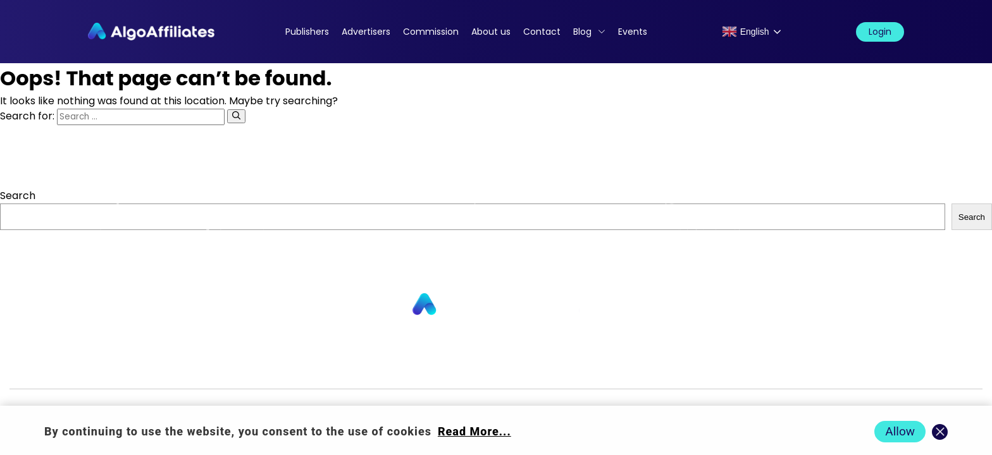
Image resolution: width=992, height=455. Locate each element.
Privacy (564, 368)
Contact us (333, 368)
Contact (542, 31)
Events (632, 31)
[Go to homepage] (496, 305)
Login (880, 31)
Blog (582, 31)
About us (491, 31)
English (745, 31)
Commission (431, 31)
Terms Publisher (695, 368)
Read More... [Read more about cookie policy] (474, 431)
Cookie (619, 368)
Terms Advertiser (798, 368)
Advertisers (366, 31)
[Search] (236, 116)
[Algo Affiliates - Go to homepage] (151, 31)
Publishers (307, 31)
